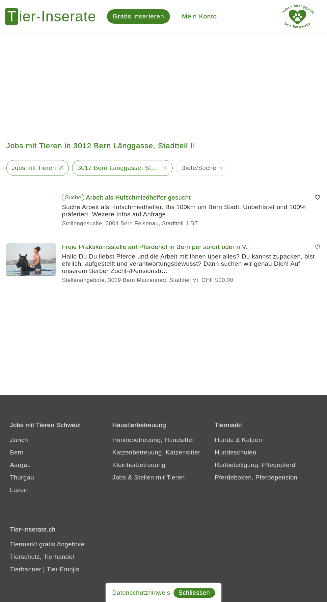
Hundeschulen (235, 452)
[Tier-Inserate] (54, 16)
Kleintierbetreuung (138, 464)
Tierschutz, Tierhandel (42, 556)
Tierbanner (25, 569)
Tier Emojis (63, 569)
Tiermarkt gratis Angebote (47, 544)
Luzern (20, 489)
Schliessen (194, 592)
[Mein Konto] (199, 16)
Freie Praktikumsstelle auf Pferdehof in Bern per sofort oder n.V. (155, 246)
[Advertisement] (163, 82)
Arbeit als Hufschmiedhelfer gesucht (138, 197)
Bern (17, 452)
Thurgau (22, 477)
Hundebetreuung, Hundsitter (153, 439)
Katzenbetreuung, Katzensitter (156, 452)
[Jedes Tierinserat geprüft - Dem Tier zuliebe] (298, 16)
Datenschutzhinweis (141, 592)
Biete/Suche (198, 167)
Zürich (19, 439)
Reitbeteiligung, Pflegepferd (255, 464)
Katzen (252, 439)
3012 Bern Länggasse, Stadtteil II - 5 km (118, 167)
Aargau (20, 464)
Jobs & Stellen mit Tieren (148, 477)
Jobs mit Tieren (34, 167)
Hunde (224, 439)
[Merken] (317, 197)
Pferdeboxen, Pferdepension (256, 477)
